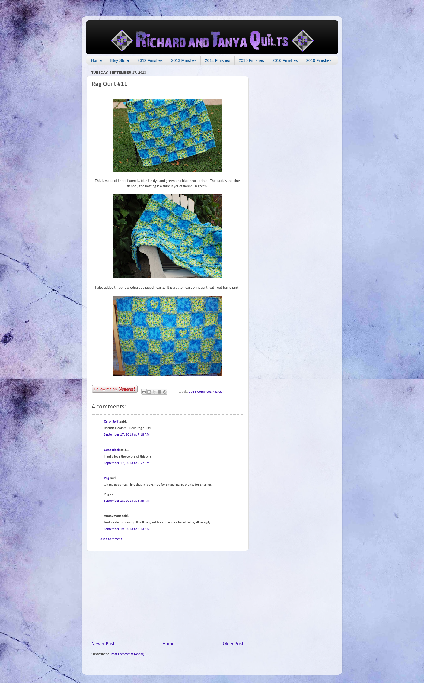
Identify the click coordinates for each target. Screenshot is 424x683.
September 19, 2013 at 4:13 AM (127, 529)
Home (96, 60)
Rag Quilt (218, 392)
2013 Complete (200, 392)
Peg (106, 478)
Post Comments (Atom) (127, 654)
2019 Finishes (318, 60)
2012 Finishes (149, 60)
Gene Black (112, 450)
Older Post (233, 644)
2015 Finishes (251, 60)
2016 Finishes (285, 60)
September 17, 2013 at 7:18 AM (127, 434)
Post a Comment (110, 539)
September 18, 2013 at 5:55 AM (127, 500)
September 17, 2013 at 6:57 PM (126, 463)
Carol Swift (111, 421)
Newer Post (102, 644)
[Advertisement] (167, 596)
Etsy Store (119, 60)
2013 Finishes (183, 60)
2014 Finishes (217, 60)
